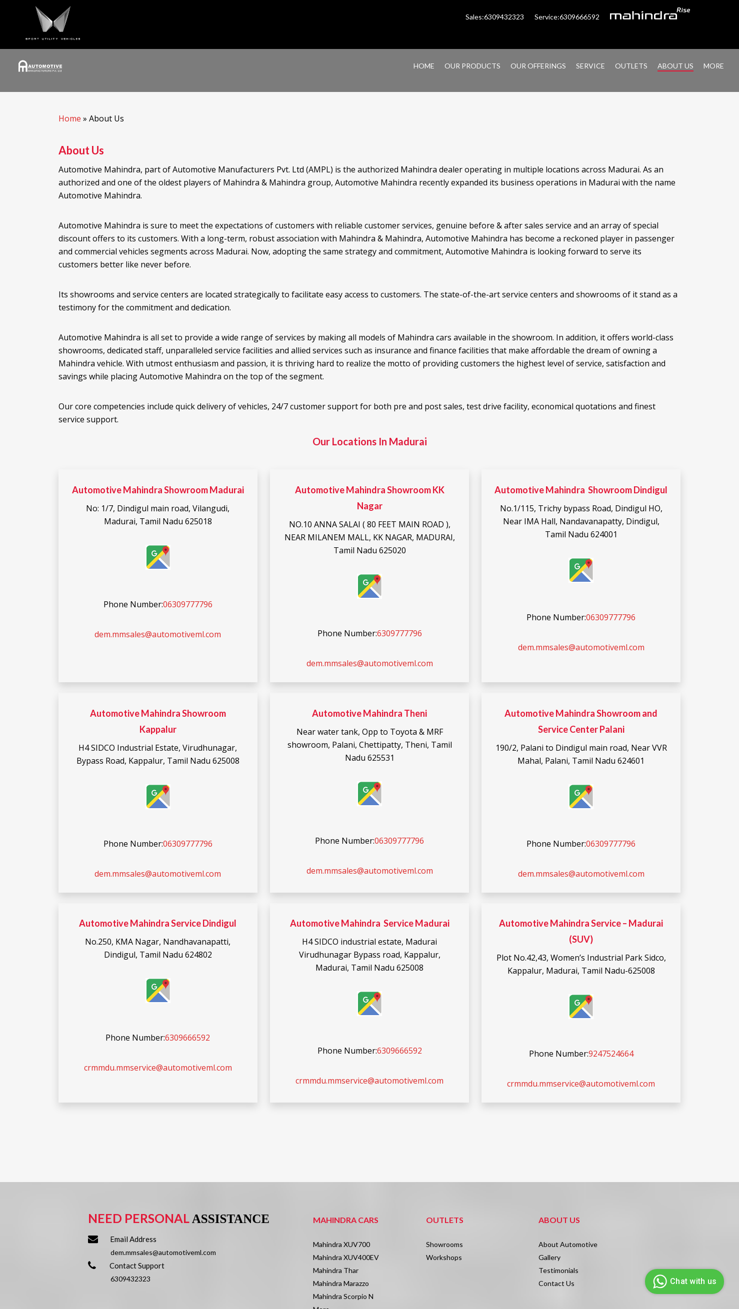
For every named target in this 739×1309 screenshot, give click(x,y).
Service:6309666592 (567, 16)
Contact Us (556, 1283)
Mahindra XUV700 (341, 1244)
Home (69, 118)
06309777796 (187, 604)
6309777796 (399, 633)
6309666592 (187, 1037)
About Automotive (568, 1244)
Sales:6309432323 (496, 16)
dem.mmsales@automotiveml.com (157, 634)
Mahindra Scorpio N (343, 1296)
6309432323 (130, 1279)
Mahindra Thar (335, 1270)
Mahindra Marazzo (341, 1283)
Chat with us (683, 1282)
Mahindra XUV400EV (346, 1257)
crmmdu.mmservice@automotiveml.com (158, 1067)
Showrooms (444, 1244)
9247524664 (611, 1053)
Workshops (444, 1257)
